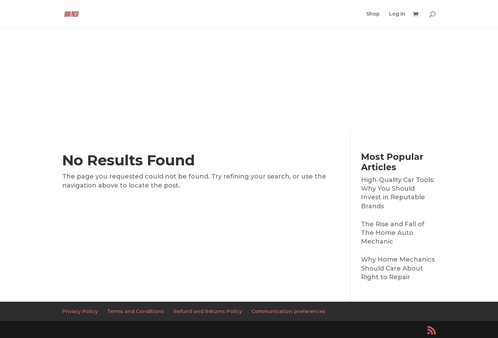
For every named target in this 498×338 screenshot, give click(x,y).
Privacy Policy (80, 311)
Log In (397, 14)
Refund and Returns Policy (208, 311)
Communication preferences (288, 311)
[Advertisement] (249, 79)
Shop (373, 14)
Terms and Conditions (135, 311)
